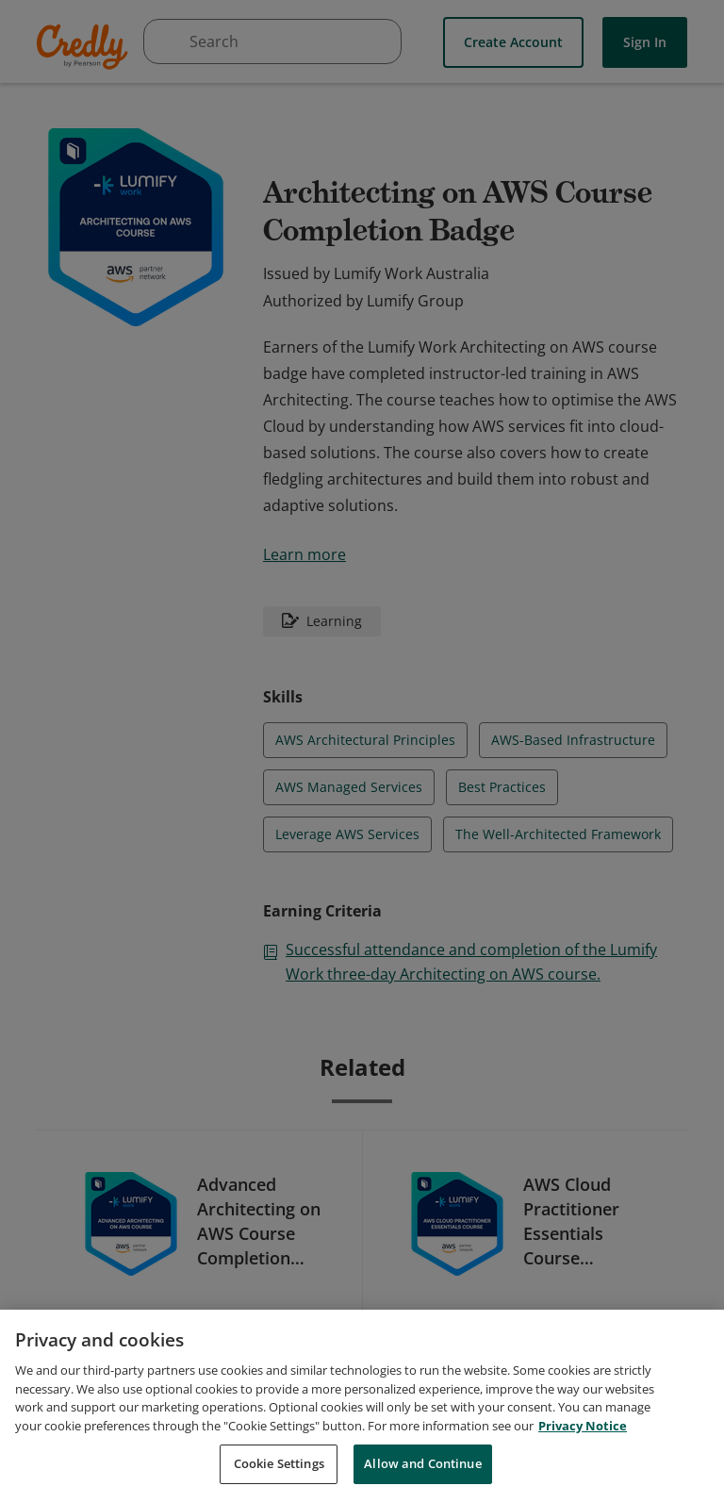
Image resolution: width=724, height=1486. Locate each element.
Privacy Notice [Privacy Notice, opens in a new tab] (582, 1445)
